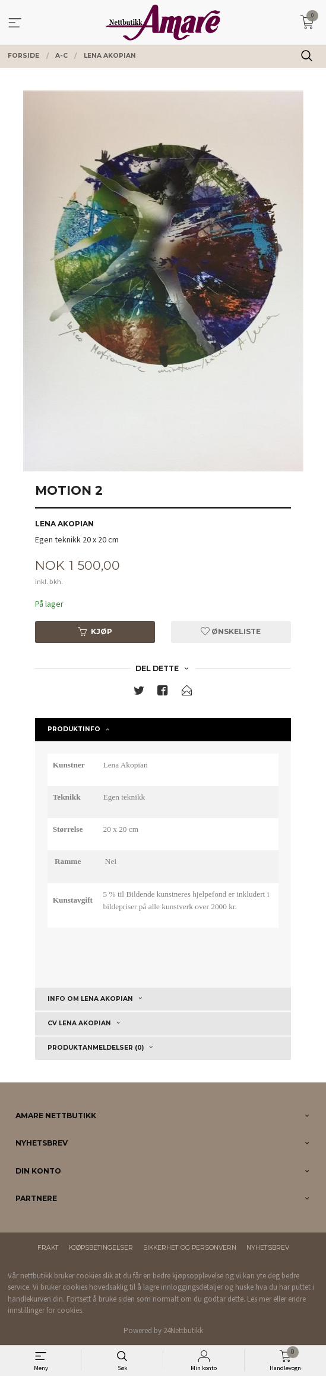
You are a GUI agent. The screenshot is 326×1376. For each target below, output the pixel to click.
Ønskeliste (231, 631)
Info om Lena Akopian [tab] (90, 999)
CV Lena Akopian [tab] (79, 1023)
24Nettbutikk (183, 1330)
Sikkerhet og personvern (189, 1248)
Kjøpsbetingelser (101, 1248)
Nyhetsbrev (267, 1248)
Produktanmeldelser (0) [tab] (96, 1047)
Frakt (48, 1248)
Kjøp (95, 631)
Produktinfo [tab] (74, 729)
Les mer (259, 1299)
